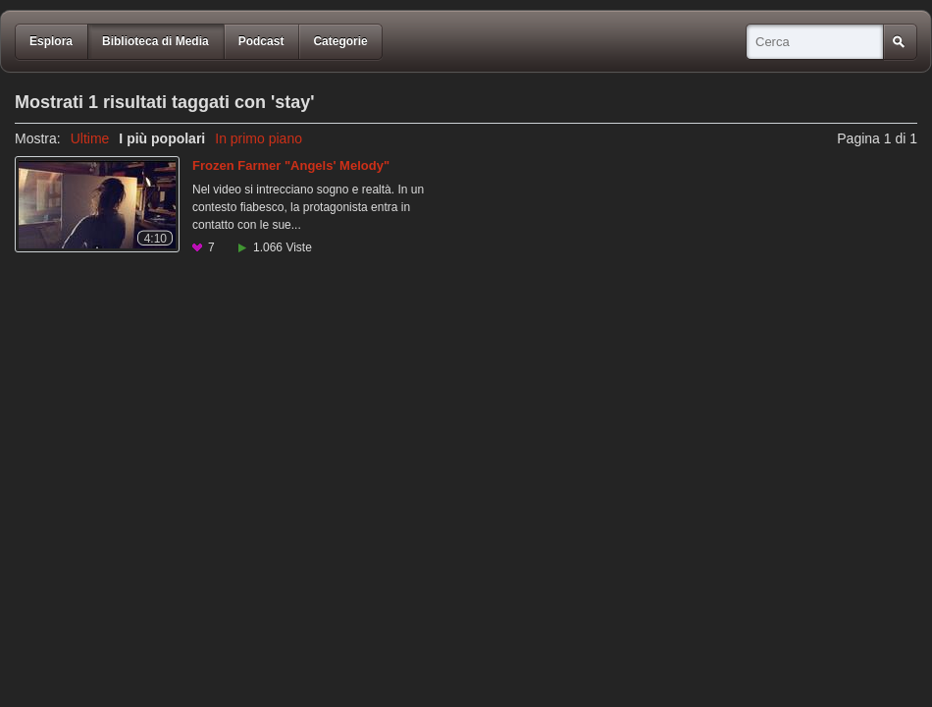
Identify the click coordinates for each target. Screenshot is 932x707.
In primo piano (258, 138)
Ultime (90, 138)
